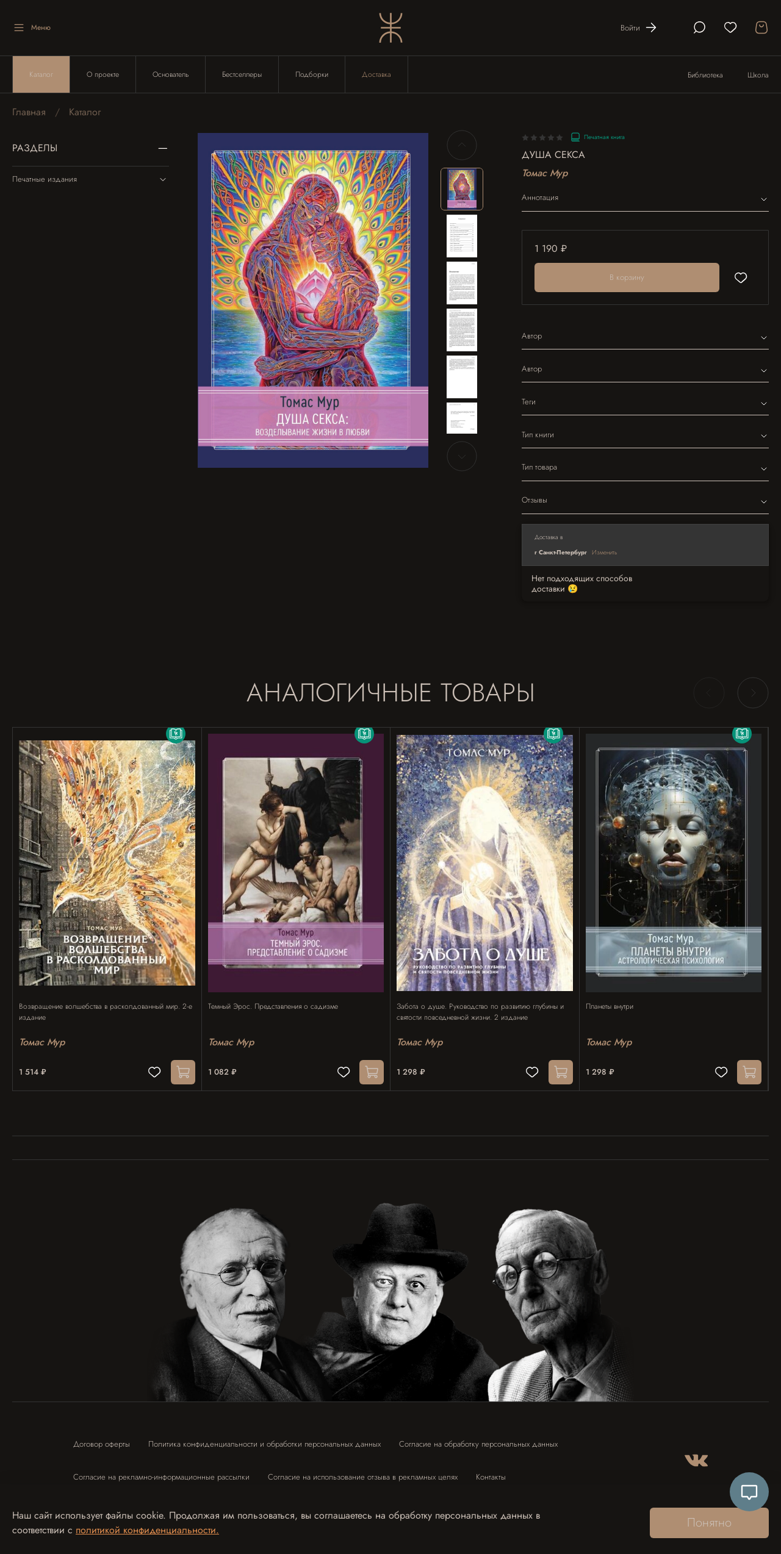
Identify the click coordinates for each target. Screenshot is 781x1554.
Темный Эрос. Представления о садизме (279, 994)
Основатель (171, 74)
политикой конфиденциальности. (147, 1530)
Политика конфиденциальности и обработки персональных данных (264, 1438)
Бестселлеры (242, 74)
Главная (29, 112)
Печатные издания (90, 179)
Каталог (41, 74)
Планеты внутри (615, 994)
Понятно (709, 1522)
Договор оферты (101, 1438)
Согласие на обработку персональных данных (478, 1438)
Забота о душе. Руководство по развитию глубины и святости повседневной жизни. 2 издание (483, 1000)
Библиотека (705, 75)
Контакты (491, 1471)
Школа (758, 75)
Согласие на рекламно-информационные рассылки (161, 1471)
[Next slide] (462, 456)
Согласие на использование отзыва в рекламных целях (363, 1471)
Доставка (376, 74)
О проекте (103, 74)
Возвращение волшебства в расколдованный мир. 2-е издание (105, 1000)
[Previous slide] (462, 145)
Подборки (311, 74)
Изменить (604, 552)
